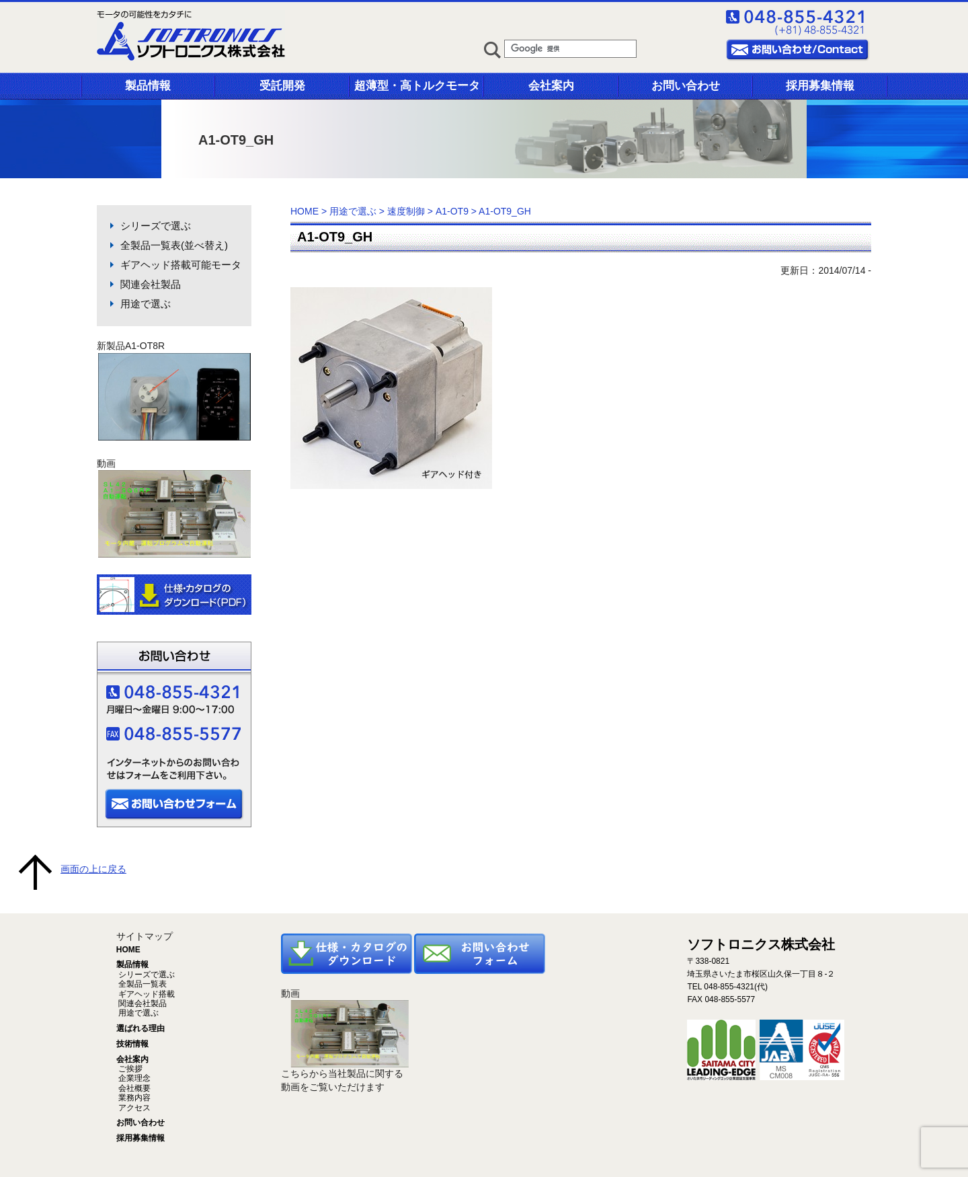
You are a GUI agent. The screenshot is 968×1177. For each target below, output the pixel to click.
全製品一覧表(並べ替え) (174, 245)
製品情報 (148, 85)
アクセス (133, 1107)
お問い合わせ (685, 85)
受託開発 (282, 85)
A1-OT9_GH (334, 236)
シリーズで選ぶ (155, 225)
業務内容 (133, 1097)
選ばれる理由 (140, 1028)
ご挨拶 (129, 1068)
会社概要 (133, 1088)
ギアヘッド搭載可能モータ (180, 264)
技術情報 (132, 1044)
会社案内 (551, 85)
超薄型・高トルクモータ (417, 85)
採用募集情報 (820, 85)
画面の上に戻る (93, 869)
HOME (304, 211)
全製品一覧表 (141, 984)
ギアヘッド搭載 (145, 994)
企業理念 (133, 1078)
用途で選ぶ (145, 303)
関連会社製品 (150, 284)
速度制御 (406, 211)
